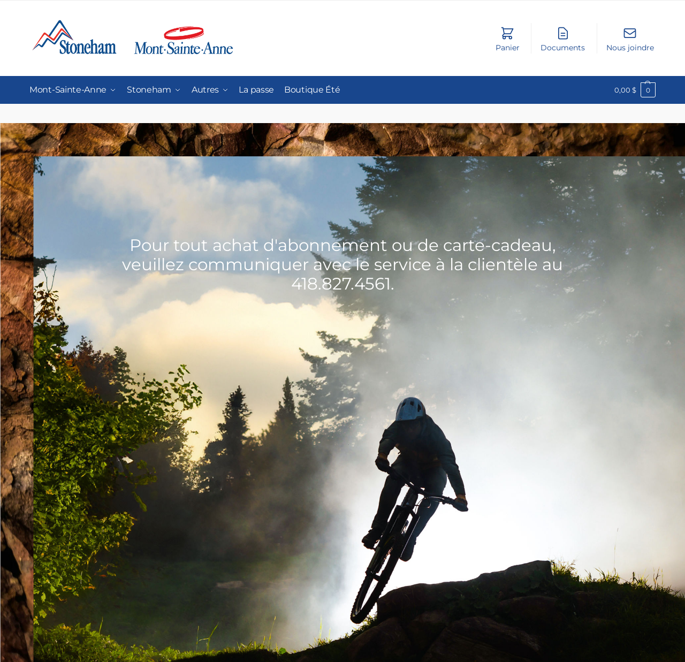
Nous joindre (630, 39)
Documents (563, 39)
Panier (508, 39)
